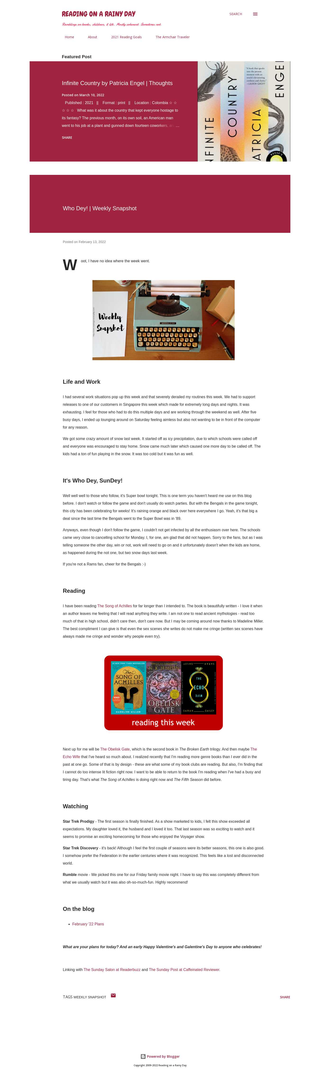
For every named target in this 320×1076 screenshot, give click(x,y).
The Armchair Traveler (170, 37)
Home (66, 37)
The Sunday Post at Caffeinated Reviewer (184, 970)
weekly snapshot (89, 997)
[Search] (235, 14)
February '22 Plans (88, 924)
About (89, 37)
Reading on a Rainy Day (98, 14)
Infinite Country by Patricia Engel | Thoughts (117, 83)
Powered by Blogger (160, 1056)
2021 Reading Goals (123, 37)
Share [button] (67, 137)
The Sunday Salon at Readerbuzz (112, 970)
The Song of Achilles (114, 606)
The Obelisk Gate (115, 749)
